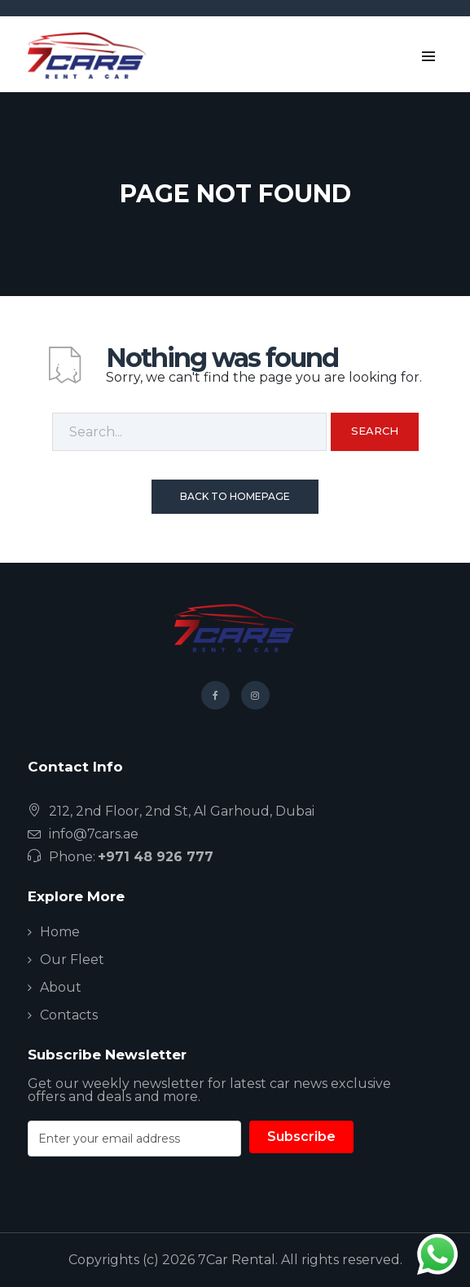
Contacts (69, 1015)
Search (374, 430)
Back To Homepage (235, 496)
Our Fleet (72, 959)
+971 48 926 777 (155, 857)
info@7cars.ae (93, 834)
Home (60, 932)
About (60, 987)
